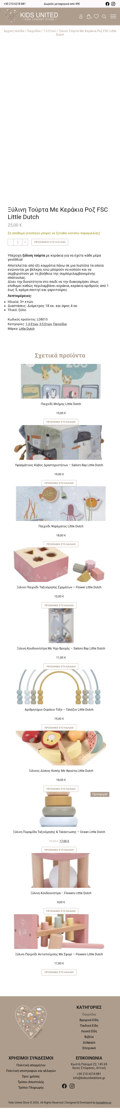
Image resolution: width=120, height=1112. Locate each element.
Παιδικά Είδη (89, 1030)
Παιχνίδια (34, 31)
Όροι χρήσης (31, 1080)
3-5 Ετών (45, 324)
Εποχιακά (89, 1052)
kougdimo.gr (104, 1106)
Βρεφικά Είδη (88, 1024)
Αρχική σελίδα (14, 31)
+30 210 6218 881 (15, 3)
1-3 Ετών (49, 31)
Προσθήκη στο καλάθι (50, 242)
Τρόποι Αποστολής (31, 1086)
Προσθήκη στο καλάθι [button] (61, 422)
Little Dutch (27, 329)
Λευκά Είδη (89, 1035)
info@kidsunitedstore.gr (89, 1082)
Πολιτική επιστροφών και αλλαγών (31, 1075)
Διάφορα (89, 1046)
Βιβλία (89, 1041)
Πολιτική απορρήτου (31, 1069)
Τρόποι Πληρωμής (31, 1091)
